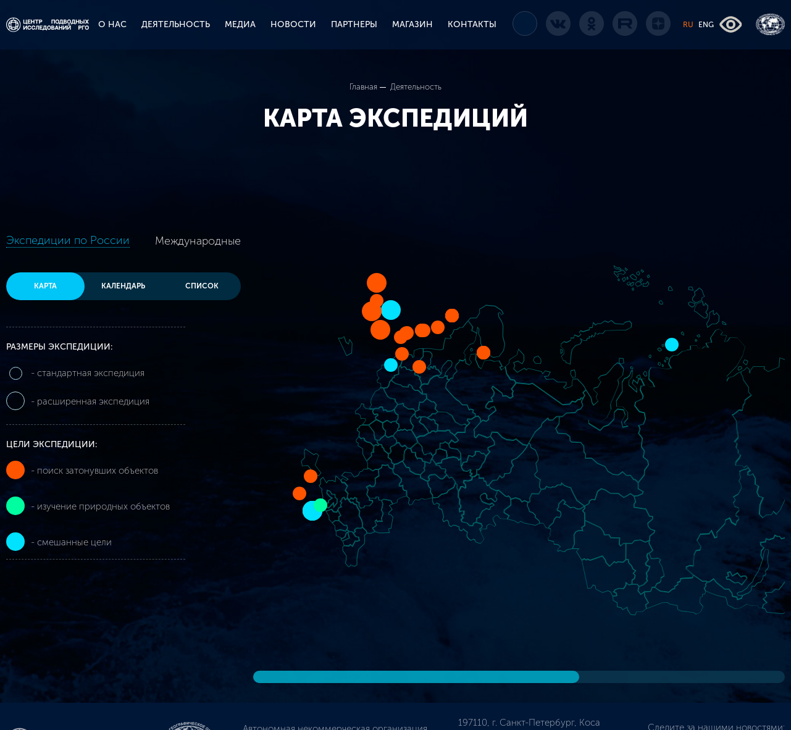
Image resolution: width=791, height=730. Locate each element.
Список (202, 286)
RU (688, 24)
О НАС (112, 24)
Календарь (123, 286)
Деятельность (416, 86)
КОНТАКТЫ (472, 24)
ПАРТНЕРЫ (354, 24)
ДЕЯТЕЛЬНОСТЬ (175, 24)
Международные (198, 241)
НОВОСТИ (293, 24)
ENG (706, 24)
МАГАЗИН (412, 24)
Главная (363, 86)
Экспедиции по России (68, 240)
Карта (45, 286)
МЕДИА (240, 24)
